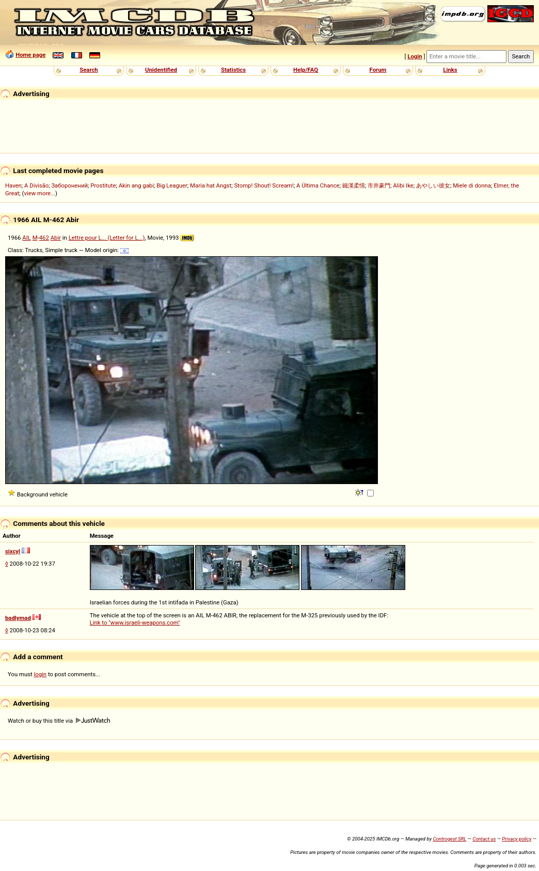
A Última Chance (318, 185)
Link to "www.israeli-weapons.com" (135, 622)
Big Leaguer (171, 185)
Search (89, 69)
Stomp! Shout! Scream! (263, 185)
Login (414, 56)
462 (44, 237)
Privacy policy (516, 839)
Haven (13, 185)
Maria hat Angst (210, 185)
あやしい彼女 (433, 185)
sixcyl (12, 551)
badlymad (18, 617)
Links (450, 69)
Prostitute (103, 185)
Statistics (233, 69)
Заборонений (69, 185)
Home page (30, 54)
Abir (56, 237)
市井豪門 (379, 185)
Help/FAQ (305, 69)
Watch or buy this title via (59, 720)
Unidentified (161, 69)
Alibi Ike (403, 185)
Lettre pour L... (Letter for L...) (107, 237)
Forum (378, 69)
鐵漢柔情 (353, 185)
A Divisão (36, 185)
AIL (26, 237)
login (40, 674)
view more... (39, 193)
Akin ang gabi (136, 185)
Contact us (484, 839)
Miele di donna (472, 185)
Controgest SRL (449, 839)
